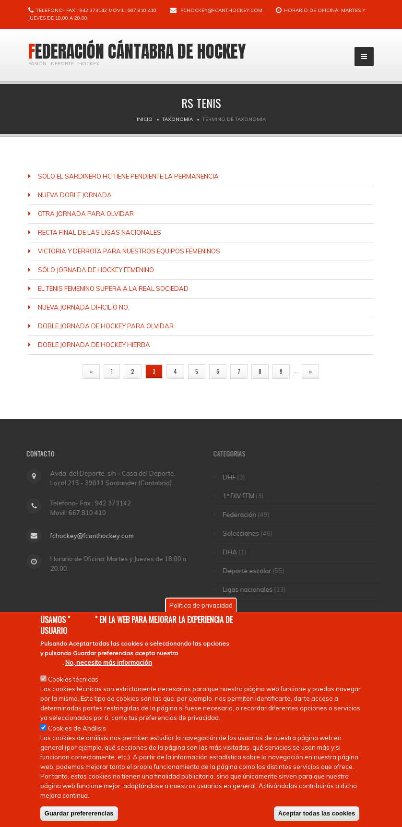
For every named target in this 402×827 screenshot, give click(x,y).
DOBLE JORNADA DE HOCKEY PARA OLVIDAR (106, 326)
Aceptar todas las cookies (316, 814)
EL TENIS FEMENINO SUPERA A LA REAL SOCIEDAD (113, 288)
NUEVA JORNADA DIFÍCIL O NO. (84, 307)
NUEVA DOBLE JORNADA (75, 195)
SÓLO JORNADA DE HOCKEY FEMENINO (96, 270)
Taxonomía (177, 119)
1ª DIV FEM (243, 496)
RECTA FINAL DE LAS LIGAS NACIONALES (99, 232)
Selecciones (245, 533)
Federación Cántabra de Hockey (137, 51)
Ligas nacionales (252, 589)
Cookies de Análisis (77, 729)
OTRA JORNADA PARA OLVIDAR (86, 213)
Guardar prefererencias (79, 814)
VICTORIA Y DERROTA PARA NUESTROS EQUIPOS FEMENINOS (129, 251)
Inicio (145, 119)
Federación (243, 514)
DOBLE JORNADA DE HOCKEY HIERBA (94, 344)
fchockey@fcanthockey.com (221, 10)
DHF (233, 477)
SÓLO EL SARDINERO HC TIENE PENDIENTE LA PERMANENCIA (128, 176)
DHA (234, 552)
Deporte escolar (251, 571)
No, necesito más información (108, 664)
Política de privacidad (201, 607)
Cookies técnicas (73, 680)
